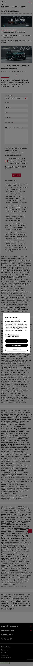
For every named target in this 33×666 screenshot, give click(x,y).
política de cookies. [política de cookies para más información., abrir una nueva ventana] (14, 336)
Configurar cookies (16, 349)
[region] (16, 333)
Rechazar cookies (16, 345)
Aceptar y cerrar (16, 341)
